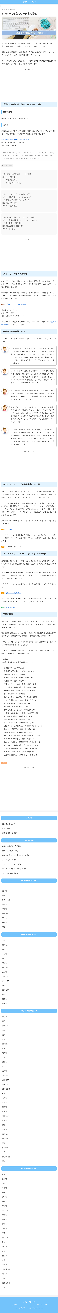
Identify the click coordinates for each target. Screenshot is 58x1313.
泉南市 (4, 1143)
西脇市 (4, 1256)
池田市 (4, 1035)
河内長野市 (6, 1089)
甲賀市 (4, 909)
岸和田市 (5, 1026)
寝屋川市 (5, 1084)
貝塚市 (4, 1062)
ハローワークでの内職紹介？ (18, 304)
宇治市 (4, 954)
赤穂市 (4, 1251)
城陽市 (4, 963)
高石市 (4, 1130)
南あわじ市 (6, 1283)
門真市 (4, 1120)
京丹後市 (5, 990)
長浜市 (4, 895)
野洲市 (4, 927)
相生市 (4, 1247)
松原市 (4, 1093)
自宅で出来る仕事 (8, 824)
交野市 (4, 1152)
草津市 (4, 904)
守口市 (4, 1066)
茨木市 (4, 1071)
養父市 (4, 1274)
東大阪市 (5, 1139)
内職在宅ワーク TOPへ (10, 833)
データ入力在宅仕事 (9, 860)
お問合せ (14, 1305)
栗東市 (4, 922)
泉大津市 (5, 1044)
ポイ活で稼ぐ (11, 607)
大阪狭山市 (6, 1157)
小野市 (4, 1260)
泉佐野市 (5, 1075)
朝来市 (4, 1287)
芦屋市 (4, 1201)
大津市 (4, 886)
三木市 (4, 1219)
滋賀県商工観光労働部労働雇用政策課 (15, 140)
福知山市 (5, 945)
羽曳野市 (5, 1116)
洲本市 (4, 1242)
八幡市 (4, 972)
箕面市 (4, 1107)
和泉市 (4, 1102)
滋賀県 (4, 763)
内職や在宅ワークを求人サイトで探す (16, 855)
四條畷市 (5, 1148)
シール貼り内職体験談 (10, 873)
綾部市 (4, 994)
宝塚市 (4, 1215)
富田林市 (5, 1080)
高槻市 (4, 1048)
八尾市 (4, 1057)
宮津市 (4, 999)
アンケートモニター (13, 593)
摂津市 (4, 1125)
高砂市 (4, 1224)
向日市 (4, 985)
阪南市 (4, 1161)
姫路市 (4, 1179)
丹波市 (4, 1278)
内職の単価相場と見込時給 (12, 846)
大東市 (4, 1098)
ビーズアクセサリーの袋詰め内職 (14, 869)
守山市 (4, 918)
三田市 (4, 1233)
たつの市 (5, 1238)
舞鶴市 (4, 949)
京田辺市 (5, 976)
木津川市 (5, 981)
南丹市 (4, 1003)
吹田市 (4, 1039)
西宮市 (4, 1192)
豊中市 (4, 1030)
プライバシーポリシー (43, 1305)
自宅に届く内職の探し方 (11, 851)
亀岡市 (4, 958)
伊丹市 (4, 1197)
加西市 (4, 1265)
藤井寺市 (5, 1134)
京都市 (4, 940)
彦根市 (4, 891)
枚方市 (4, 1053)
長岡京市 (5, 967)
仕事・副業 (6, 828)
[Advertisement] (29, 86)
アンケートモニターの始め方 (12, 864)
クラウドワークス (12, 529)
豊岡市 (4, 1206)
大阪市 (4, 1017)
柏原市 (4, 1112)
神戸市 (4, 1174)
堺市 (3, 1021)
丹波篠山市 (6, 1269)
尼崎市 (4, 1183)
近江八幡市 (6, 900)
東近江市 (5, 914)
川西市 (4, 1229)
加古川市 (5, 1210)
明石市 (4, 1188)
